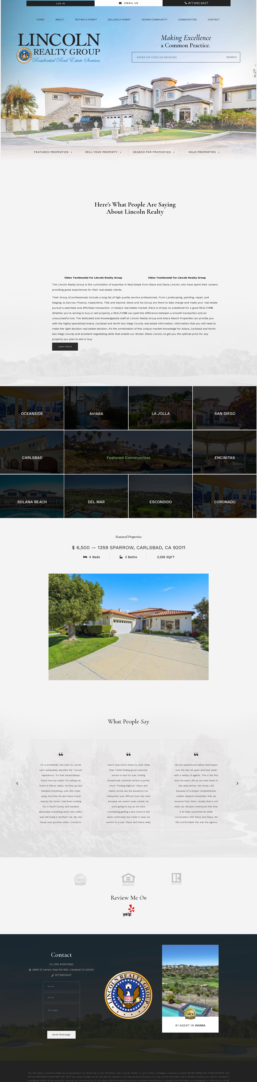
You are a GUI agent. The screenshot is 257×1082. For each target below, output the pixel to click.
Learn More (65, 345)
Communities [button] (187, 19)
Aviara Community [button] (154, 19)
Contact (214, 19)
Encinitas (225, 457)
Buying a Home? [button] (86, 19)
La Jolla (161, 413)
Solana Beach (32, 501)
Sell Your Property (101, 152)
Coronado (225, 501)
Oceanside (32, 413)
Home (40, 19)
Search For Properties (152, 152)
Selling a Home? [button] (119, 19)
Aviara (96, 413)
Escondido (160, 501)
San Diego (224, 413)
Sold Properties (202, 152)
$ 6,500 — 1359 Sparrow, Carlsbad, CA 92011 (128, 547)
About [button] (59, 19)
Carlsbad (32, 457)
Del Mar (96, 501)
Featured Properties (51, 152)
